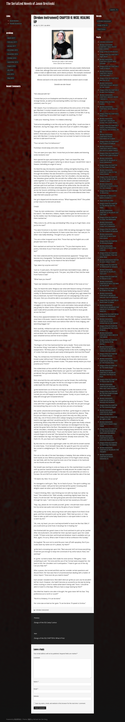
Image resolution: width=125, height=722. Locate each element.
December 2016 (12, 50)
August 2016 (11, 66)
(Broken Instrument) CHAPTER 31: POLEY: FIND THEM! (108, 424)
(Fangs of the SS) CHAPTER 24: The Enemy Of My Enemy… (108, 342)
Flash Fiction (101, 29)
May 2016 (10, 78)
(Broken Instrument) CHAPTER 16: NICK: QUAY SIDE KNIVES (108, 236)
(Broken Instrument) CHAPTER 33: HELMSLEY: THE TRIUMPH (109, 450)
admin (48, 25)
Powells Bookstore (16, 24)
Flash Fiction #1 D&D (106, 201)
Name (36, 682)
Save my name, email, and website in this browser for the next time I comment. (60, 703)
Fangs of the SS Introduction (109, 52)
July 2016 (10, 70)
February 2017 (12, 42)
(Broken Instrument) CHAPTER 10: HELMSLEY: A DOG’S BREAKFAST (108, 160)
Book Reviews (14, 21)
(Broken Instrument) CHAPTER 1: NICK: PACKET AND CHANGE (108, 47)
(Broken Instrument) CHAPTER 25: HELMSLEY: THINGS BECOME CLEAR (108, 349)
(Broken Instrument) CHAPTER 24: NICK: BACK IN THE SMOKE (109, 335)
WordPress (17, 719)
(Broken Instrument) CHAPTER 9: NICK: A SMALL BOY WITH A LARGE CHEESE (109, 148)
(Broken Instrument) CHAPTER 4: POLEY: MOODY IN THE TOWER (109, 85)
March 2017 (11, 38)
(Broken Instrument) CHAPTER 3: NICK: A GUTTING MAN (106, 73)
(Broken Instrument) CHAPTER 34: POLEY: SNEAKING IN (106, 457)
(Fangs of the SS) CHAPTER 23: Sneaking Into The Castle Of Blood (109, 328)
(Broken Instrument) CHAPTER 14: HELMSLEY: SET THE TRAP (109, 212)
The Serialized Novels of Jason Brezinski (30, 4)
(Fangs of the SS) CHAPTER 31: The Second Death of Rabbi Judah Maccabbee (108, 431)
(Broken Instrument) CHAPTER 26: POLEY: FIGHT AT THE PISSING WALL (108, 361)
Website (36, 696)
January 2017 (11, 46)
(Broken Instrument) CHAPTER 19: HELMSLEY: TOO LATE (108, 272)
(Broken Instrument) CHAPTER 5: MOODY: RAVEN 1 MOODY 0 (109, 97)
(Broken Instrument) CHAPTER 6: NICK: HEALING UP (108, 109)
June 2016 (10, 74)
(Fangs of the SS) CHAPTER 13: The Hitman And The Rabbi (108, 206)
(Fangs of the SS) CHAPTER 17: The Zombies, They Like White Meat (108, 255)
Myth (29, 719)
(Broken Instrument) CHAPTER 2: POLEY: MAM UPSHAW (108, 61)
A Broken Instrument (42, 610)
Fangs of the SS (102, 25)
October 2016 (11, 58)
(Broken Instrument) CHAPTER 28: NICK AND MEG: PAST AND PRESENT (108, 386)
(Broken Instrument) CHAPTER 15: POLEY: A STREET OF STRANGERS (107, 224)
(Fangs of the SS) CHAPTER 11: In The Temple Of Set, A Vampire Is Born (108, 179)
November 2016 (12, 54)
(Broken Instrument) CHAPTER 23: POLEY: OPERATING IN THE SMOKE (109, 321)
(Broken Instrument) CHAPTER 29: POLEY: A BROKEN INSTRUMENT (107, 400)
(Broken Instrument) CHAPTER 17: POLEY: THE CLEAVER (108, 248)
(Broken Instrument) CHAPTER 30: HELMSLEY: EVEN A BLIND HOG (108, 412)
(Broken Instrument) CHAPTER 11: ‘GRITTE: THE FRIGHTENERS (108, 172)
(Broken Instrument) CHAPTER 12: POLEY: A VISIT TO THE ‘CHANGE (109, 186)
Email (36, 689)
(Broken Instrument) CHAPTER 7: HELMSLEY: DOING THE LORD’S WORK (108, 121)
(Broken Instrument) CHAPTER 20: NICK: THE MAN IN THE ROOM (109, 284)
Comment (37, 658)
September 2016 (12, 62)
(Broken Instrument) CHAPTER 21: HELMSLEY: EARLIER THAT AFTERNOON (109, 295)
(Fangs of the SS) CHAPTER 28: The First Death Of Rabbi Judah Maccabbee (109, 393)
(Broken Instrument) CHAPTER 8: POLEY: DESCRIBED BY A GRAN (107, 137)
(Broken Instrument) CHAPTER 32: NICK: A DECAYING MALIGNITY (107, 438)
